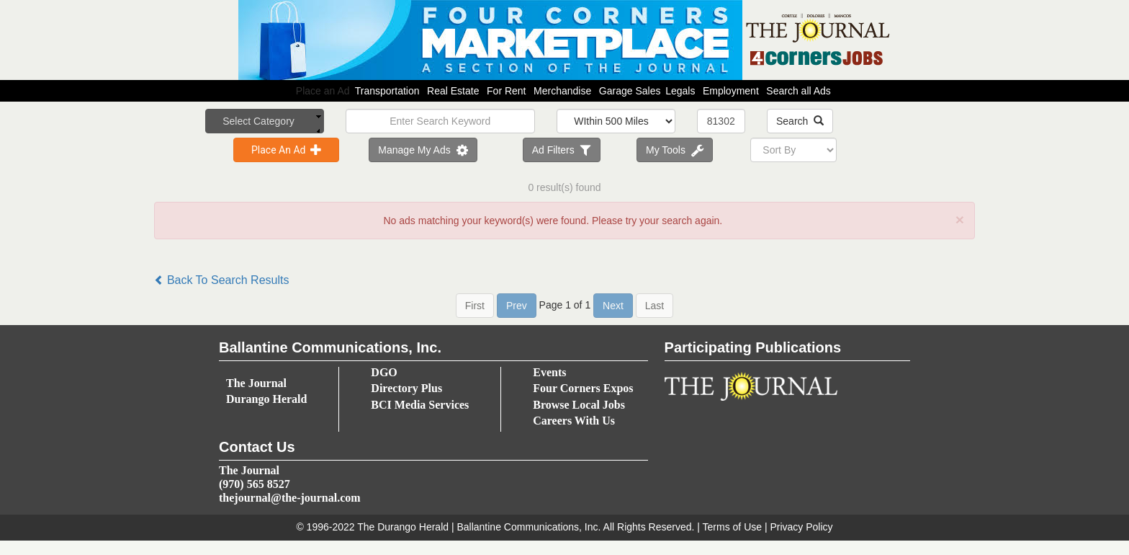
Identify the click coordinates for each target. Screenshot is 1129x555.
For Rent (506, 91)
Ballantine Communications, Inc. (528, 527)
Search (800, 121)
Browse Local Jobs (579, 404)
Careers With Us (574, 420)
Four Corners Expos (583, 388)
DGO (384, 372)
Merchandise (562, 91)
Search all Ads (798, 91)
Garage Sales (630, 91)
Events (549, 372)
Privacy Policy (801, 527)
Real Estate (453, 91)
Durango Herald (266, 399)
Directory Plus (406, 388)
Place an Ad (564, 91)
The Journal (256, 383)
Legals (680, 91)
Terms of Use (732, 527)
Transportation (387, 91)
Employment (731, 91)
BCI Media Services (420, 404)
